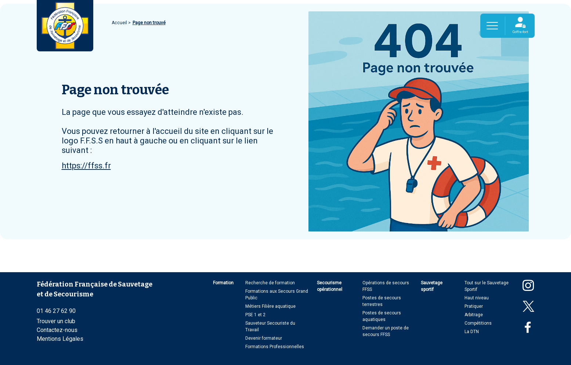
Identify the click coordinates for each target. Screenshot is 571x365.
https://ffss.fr (86, 165)
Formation (223, 282)
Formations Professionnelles (274, 346)
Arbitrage (474, 314)
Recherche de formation (270, 282)
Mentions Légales (60, 338)
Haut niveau (477, 297)
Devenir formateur (263, 338)
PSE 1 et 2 (255, 314)
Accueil (120, 22)
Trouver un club (56, 321)
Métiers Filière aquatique (270, 306)
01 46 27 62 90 (56, 310)
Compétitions (478, 323)
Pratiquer (474, 306)
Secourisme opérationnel (329, 286)
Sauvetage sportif (431, 286)
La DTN (472, 331)
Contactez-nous (57, 329)
